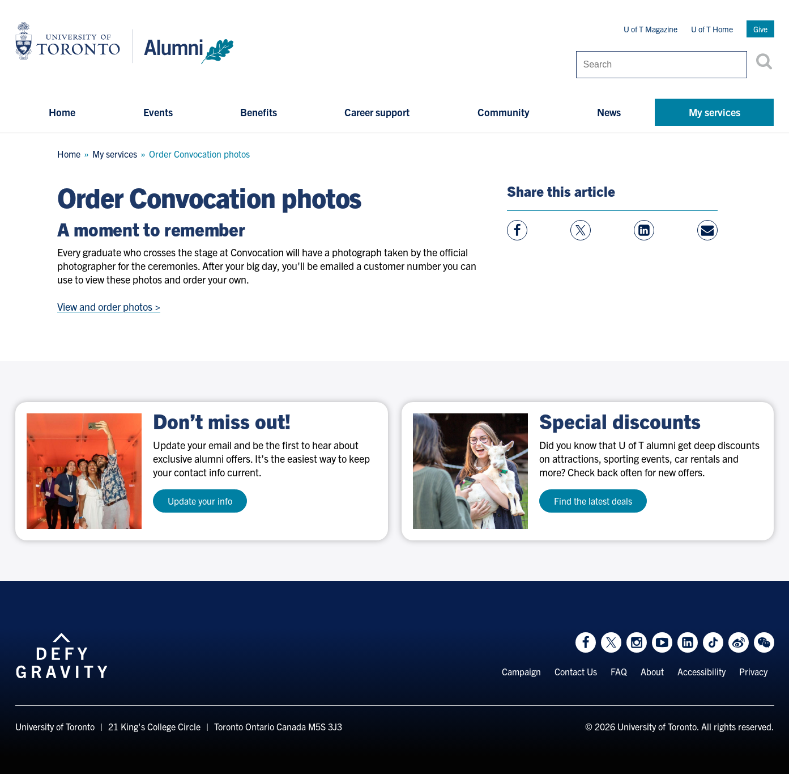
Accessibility (701, 671)
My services (714, 112)
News (609, 112)
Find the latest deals (593, 500)
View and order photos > (108, 306)
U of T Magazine (650, 29)
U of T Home (712, 29)
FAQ (619, 671)
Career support (377, 112)
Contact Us (576, 671)
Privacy (753, 671)
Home (62, 112)
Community (503, 112)
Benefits (258, 112)
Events (158, 112)
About (652, 671)
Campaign (521, 671)
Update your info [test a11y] (200, 500)
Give (760, 29)
